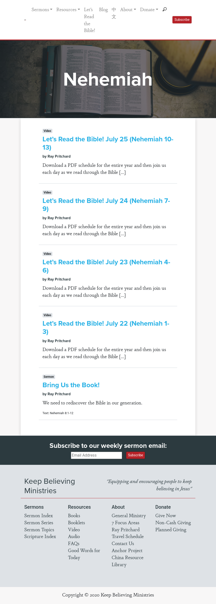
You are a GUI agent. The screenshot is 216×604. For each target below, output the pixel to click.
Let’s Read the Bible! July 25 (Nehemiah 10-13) (107, 143)
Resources (66, 9)
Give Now (165, 515)
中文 (114, 13)
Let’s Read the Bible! (89, 19)
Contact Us (123, 543)
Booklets (76, 522)
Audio (74, 536)
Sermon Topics (39, 529)
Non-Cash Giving (173, 522)
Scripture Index (40, 536)
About (126, 9)
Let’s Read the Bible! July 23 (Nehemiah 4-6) (106, 266)
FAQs (73, 543)
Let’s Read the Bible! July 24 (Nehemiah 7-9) (106, 205)
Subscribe (182, 20)
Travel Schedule (128, 536)
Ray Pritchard (126, 529)
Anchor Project (127, 550)
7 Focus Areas (125, 522)
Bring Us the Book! (71, 385)
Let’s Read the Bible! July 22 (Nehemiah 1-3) (105, 327)
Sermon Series (38, 522)
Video (74, 529)
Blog (103, 9)
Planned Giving (170, 529)
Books (74, 515)
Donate (147, 9)
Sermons (40, 9)
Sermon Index (38, 515)
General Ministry (129, 515)
